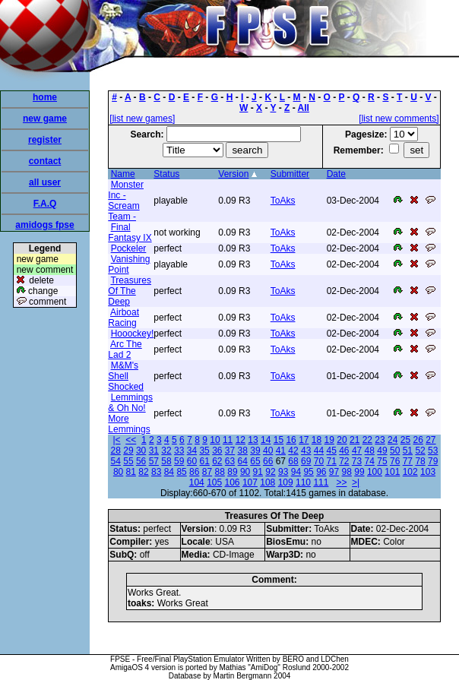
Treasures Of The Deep (129, 291)
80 (118, 472)
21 (354, 440)
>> (341, 482)
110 (303, 482)
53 (433, 450)
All (303, 108)
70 (319, 461)
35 (204, 450)
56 (141, 461)
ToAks (283, 200)
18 (316, 440)
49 (382, 450)
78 (420, 461)
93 (283, 472)
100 (374, 472)
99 (359, 472)
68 (293, 461)
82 (143, 472)
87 (207, 472)
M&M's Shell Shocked (126, 376)
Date (336, 174)
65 (255, 461)
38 (243, 450)
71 (331, 461)
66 (268, 461)
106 (232, 482)
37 (230, 450)
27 (430, 440)
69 (306, 461)
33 (179, 450)
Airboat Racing (123, 317)
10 (215, 440)
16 (291, 440)
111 (320, 482)
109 (285, 482)
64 (243, 461)
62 (217, 461)
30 (141, 450)
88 (220, 472)
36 (217, 450)
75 (382, 461)
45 (331, 450)
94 (296, 472)
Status (166, 174)
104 (196, 482)
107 (250, 482)
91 (258, 472)
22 (367, 440)
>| (355, 482)
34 (192, 450)
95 (308, 472)
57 (154, 461)
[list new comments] (398, 118)
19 (329, 440)
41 (281, 450)
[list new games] (142, 118)
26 (418, 440)
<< (130, 440)
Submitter (290, 174)
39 (255, 450)
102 (410, 472)
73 (357, 461)
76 (395, 461)
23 (380, 440)
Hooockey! (132, 333)
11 (228, 440)
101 (392, 472)
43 (306, 450)
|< (116, 440)
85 (181, 472)
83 (156, 472)
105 (214, 482)
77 (408, 461)
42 (293, 450)
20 (342, 440)
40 (268, 450)
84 (169, 472)
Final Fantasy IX (129, 232)
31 (154, 450)
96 (321, 472)
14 (266, 440)
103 (427, 472)
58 (166, 461)
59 (179, 461)
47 (357, 450)
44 (319, 450)
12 (240, 440)
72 (344, 461)
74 (370, 461)
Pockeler (129, 248)
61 (204, 461)
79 (433, 461)
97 (334, 472)
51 (408, 450)
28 (116, 450)
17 (304, 440)
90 (245, 472)
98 (347, 472)
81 (131, 472)
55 (128, 461)
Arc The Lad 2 (124, 349)
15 (278, 440)
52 (420, 450)
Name (123, 174)
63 (230, 461)
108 (267, 482)
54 (116, 461)
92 (270, 472)
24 (392, 440)
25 (405, 440)
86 (194, 472)
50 (395, 450)
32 (166, 450)
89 (232, 472)
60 (192, 461)
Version (233, 174)
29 (128, 450)
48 (370, 450)
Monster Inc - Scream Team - (126, 200)
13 (253, 440)
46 (344, 450)
